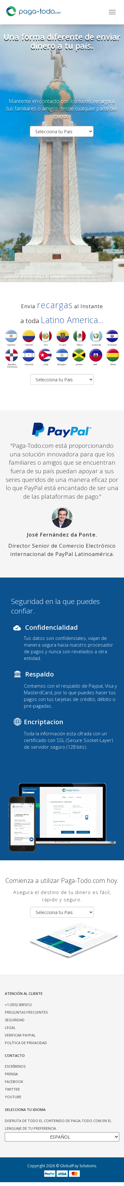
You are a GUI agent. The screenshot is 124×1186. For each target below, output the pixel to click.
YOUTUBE (13, 1096)
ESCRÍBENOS (15, 1066)
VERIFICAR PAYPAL (20, 1035)
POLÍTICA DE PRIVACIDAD (26, 1042)
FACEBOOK (14, 1081)
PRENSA (11, 1074)
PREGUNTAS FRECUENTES (26, 1012)
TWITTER (12, 1089)
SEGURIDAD (14, 1019)
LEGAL (10, 1027)
